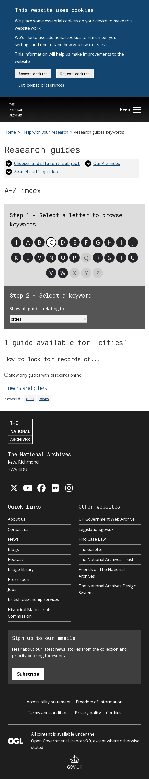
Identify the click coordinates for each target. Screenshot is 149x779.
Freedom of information (99, 702)
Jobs (12, 589)
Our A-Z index (106, 163)
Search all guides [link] (36, 171)
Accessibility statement (49, 702)
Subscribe (28, 674)
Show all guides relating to (37, 309)
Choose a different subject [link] (47, 163)
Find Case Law (92, 539)
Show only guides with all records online (45, 375)
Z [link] (98, 273)
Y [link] (86, 273)
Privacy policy (88, 713)
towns (44, 398)
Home (10, 132)
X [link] (74, 273)
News (13, 539)
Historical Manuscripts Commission (30, 613)
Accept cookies (33, 73)
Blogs (13, 549)
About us (16, 519)
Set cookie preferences (41, 85)
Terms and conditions (48, 713)
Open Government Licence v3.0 (61, 741)
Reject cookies (75, 73)
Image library (21, 569)
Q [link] (86, 257)
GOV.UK (74, 762)
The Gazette (90, 549)
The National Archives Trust (106, 559)
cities (30, 398)
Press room (19, 579)
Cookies (114, 713)
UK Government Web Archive (107, 519)
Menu (130, 110)
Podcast (15, 559)
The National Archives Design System (107, 589)
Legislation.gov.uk (96, 529)
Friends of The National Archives (102, 572)
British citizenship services (33, 599)
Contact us (18, 529)
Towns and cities (25, 388)
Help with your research (45, 132)
